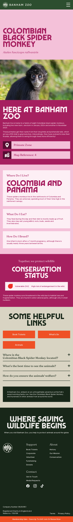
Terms (52, 513)
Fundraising (31, 461)
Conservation (56, 457)
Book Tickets (32, 449)
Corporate (31, 453)
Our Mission (55, 453)
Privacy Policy (64, 513)
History (53, 449)
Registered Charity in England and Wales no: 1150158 (17, 512)
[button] (68, 5)
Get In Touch (32, 477)
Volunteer (30, 457)
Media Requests (33, 480)
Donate (29, 465)
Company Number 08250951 (14, 507)
